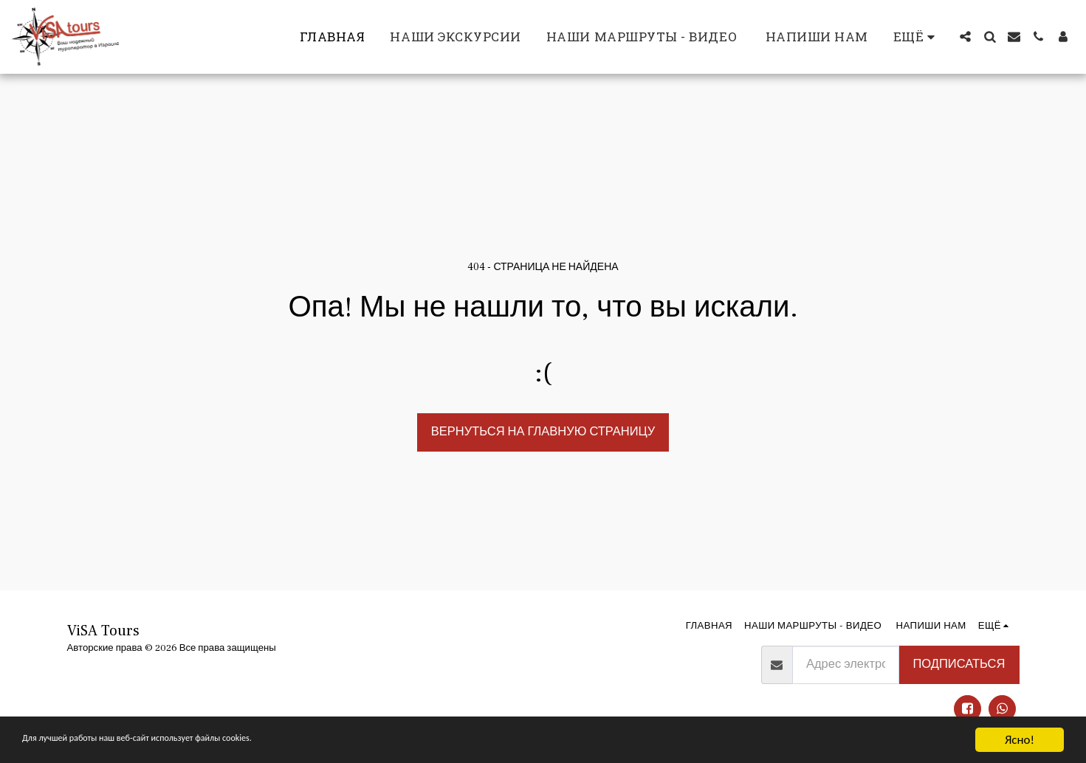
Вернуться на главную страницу (543, 432)
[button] (965, 36)
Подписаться (959, 664)
